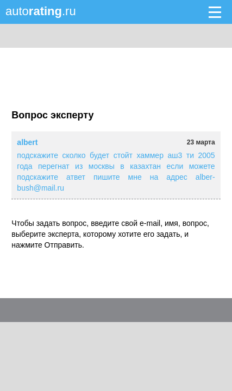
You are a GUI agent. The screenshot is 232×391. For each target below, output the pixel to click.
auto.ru (40, 11)
